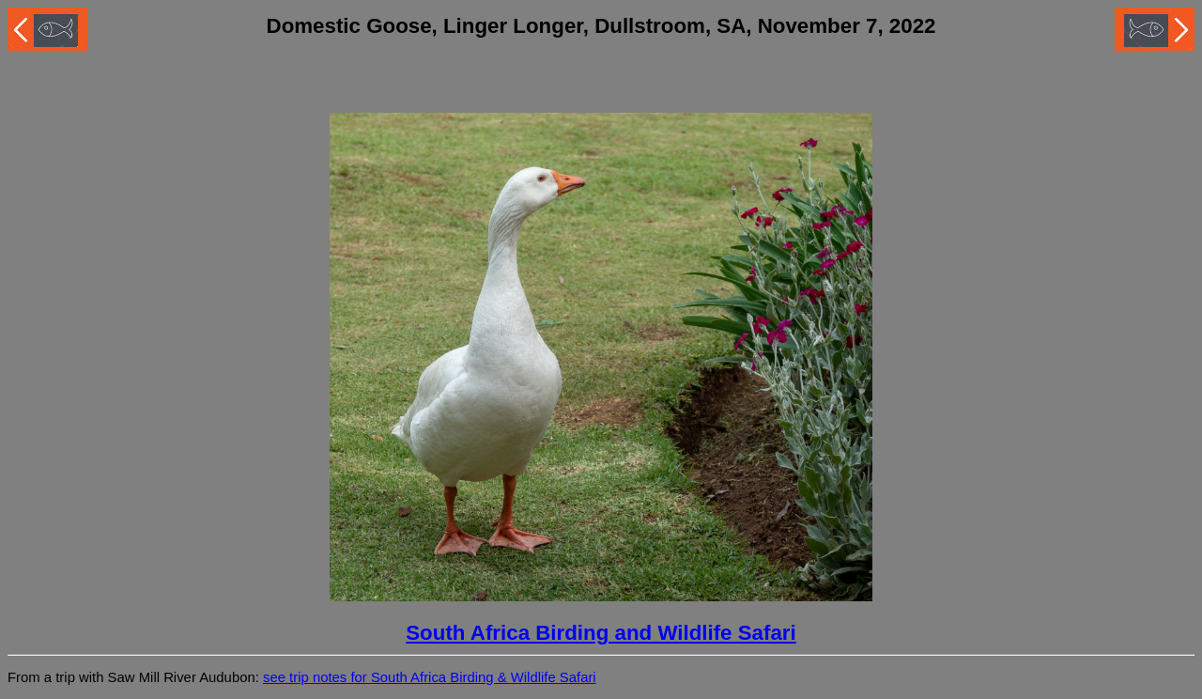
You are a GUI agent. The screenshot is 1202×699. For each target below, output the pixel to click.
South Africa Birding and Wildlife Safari (601, 633)
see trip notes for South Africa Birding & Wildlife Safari (429, 677)
